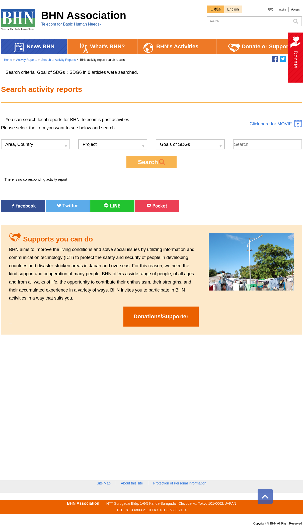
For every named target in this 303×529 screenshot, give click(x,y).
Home (8, 60)
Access (295, 9)
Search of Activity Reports (58, 60)
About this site (132, 483)
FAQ (270, 9)
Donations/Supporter (161, 316)
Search (151, 162)
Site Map (104, 483)
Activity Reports (26, 60)
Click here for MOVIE (271, 123)
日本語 (215, 9)
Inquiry (282, 9)
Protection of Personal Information (179, 483)
